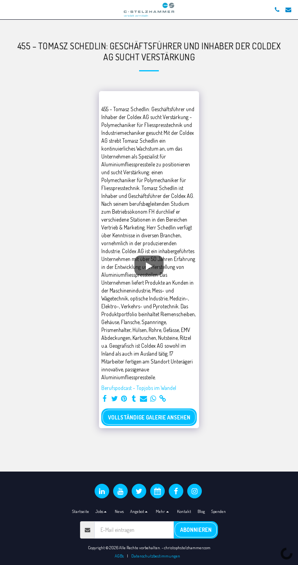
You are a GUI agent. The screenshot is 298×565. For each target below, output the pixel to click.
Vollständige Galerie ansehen (149, 417)
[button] (8, 9)
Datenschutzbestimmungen (155, 556)
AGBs (119, 556)
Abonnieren (196, 529)
